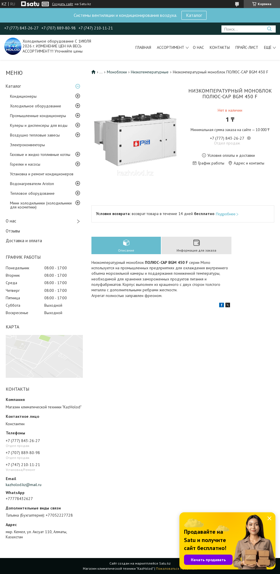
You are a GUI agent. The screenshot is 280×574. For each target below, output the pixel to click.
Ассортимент (170, 47)
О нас (198, 47)
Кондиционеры (23, 96)
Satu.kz (165, 563)
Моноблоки (117, 72)
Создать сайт (62, 4)
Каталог (194, 15)
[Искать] (269, 29)
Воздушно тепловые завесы (35, 135)
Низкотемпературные (150, 72)
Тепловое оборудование (32, 193)
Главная (143, 47)
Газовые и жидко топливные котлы (40, 154)
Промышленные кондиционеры (38, 115)
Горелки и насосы (25, 164)
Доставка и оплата (24, 240)
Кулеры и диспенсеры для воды (38, 125)
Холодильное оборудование (35, 106)
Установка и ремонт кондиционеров (41, 173)
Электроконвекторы (27, 144)
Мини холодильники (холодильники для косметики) (41, 205)
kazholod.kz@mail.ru (23, 484)
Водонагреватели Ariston (32, 183)
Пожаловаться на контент (176, 568)
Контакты (220, 47)
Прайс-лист (246, 47)
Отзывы (13, 231)
